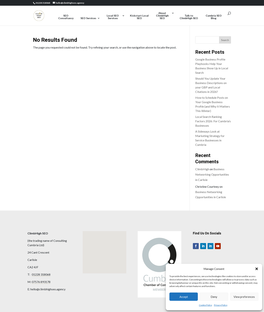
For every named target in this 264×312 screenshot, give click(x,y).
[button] (256, 269)
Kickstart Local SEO (139, 17)
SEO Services (88, 18)
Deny (214, 296)
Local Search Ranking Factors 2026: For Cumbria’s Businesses (213, 121)
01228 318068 (41, 274)
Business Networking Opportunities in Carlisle (212, 174)
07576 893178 (41, 282)
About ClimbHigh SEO (162, 16)
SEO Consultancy (66, 17)
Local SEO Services (113, 17)
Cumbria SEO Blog (214, 17)
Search (225, 40)
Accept (183, 296)
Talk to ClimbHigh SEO (189, 17)
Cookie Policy (205, 305)
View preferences (244, 296)
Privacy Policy (220, 305)
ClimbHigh (202, 169)
